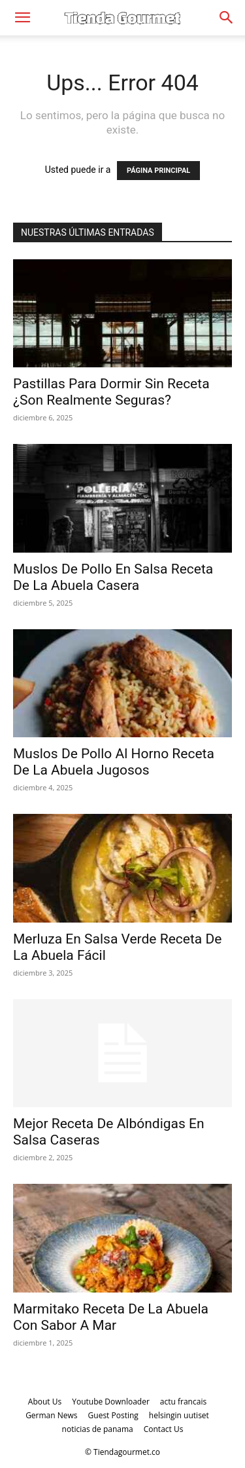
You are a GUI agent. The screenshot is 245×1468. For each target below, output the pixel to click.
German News (51, 1415)
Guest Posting (113, 1415)
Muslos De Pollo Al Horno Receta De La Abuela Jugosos (113, 762)
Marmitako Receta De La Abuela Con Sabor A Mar (110, 1317)
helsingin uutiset (179, 1415)
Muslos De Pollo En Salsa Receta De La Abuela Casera (113, 577)
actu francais (183, 1401)
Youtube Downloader (111, 1401)
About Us (44, 1401)
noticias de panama (97, 1429)
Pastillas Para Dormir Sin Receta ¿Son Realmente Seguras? (111, 392)
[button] (22, 17)
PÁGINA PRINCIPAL (158, 170)
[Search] (226, 17)
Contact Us (164, 1429)
